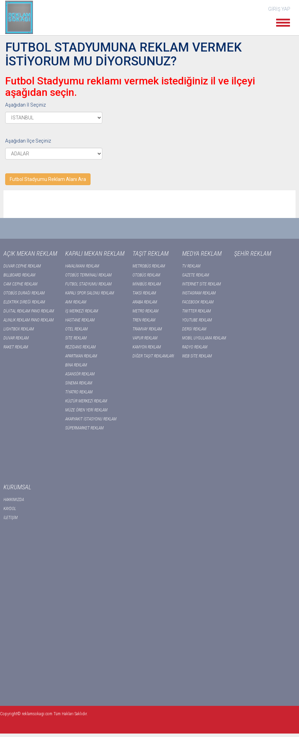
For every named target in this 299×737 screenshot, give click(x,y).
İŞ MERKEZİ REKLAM (81, 311)
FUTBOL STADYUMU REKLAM (88, 284)
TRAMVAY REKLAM (147, 329)
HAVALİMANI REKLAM (82, 266)
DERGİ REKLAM (194, 329)
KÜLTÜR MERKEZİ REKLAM (86, 401)
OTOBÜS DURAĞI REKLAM (24, 293)
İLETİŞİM (10, 517)
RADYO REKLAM (194, 347)
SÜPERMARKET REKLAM (84, 428)
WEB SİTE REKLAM (197, 356)
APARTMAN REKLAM (81, 356)
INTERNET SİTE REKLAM (201, 284)
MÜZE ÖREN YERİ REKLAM (86, 410)
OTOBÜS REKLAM (146, 275)
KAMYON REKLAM (147, 347)
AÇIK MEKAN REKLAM (30, 253)
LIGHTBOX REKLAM (18, 329)
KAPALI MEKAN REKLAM (95, 253)
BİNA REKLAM (76, 365)
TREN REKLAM (144, 320)
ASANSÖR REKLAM (80, 374)
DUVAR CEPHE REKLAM (22, 266)
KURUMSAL (17, 487)
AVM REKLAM (75, 302)
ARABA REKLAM (145, 302)
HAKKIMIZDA (13, 499)
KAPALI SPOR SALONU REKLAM (89, 293)
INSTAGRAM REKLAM (199, 293)
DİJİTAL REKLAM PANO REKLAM (28, 311)
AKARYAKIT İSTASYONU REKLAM (91, 419)
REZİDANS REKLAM (80, 347)
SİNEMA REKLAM (78, 383)
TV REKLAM (191, 266)
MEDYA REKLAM (202, 253)
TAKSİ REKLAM (144, 293)
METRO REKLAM (146, 311)
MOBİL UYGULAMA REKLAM (204, 338)
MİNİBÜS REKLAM (147, 284)
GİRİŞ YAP (279, 9)
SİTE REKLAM (76, 338)
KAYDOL (9, 508)
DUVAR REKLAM (16, 338)
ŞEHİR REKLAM (252, 253)
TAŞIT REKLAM (151, 253)
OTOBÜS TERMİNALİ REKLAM (88, 275)
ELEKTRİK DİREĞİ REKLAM (24, 302)
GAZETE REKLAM (195, 275)
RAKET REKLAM (15, 347)
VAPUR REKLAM (145, 338)
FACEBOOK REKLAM (198, 302)
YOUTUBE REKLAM (197, 320)
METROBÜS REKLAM (149, 266)
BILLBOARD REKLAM (19, 275)
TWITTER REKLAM (196, 311)
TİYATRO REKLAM (79, 392)
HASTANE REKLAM (80, 320)
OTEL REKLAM (76, 329)
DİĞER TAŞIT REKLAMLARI (153, 356)
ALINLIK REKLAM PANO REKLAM (28, 320)
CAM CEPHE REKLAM (20, 284)
